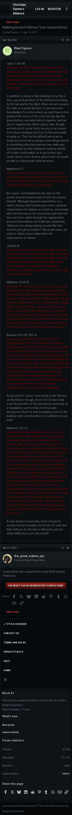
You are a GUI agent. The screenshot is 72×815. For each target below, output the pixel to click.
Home (7, 670)
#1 (67, 40)
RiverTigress (12, 32)
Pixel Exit (19, 811)
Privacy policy (13, 651)
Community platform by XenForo (35, 805)
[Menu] (6, 9)
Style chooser (15, 624)
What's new (9, 716)
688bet (66, 773)
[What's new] (66, 9)
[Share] (62, 40)
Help (7, 661)
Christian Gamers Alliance (19, 9)
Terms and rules (15, 642)
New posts (8, 724)
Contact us (11, 633)
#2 (67, 547)
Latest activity (10, 732)
